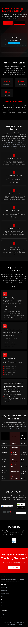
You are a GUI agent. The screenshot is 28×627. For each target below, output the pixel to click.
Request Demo (8, 22)
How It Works (4, 587)
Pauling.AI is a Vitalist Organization (9, 607)
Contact (3, 604)
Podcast (3, 614)
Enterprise (3, 591)
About (2, 602)
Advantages (4, 590)
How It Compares (5, 593)
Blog (2, 613)
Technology (4, 588)
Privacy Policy (4, 617)
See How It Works (19, 23)
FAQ (2, 596)
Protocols (3, 594)
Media (2, 605)
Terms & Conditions (5, 616)
